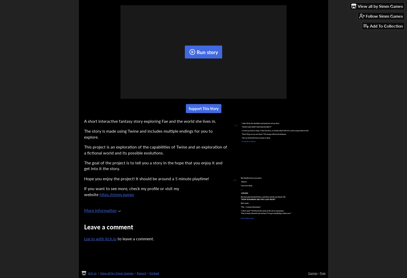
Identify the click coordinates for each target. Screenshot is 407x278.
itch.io (92, 273)
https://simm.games (116, 194)
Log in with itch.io (100, 238)
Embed (154, 273)
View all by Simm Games (116, 273)
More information (102, 210)
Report (141, 273)
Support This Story (204, 108)
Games (312, 273)
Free (322, 273)
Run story (203, 52)
